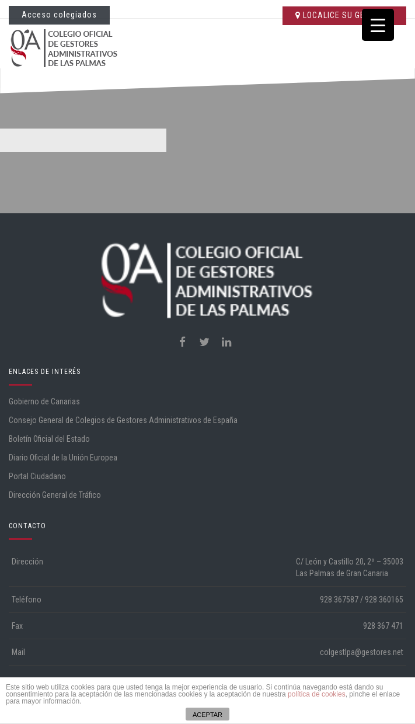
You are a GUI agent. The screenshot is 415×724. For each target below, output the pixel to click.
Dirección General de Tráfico (55, 495)
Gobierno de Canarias (44, 401)
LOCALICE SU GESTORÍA (344, 15)
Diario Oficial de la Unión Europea (63, 457)
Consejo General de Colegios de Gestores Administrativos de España (123, 420)
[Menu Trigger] (378, 25)
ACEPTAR (207, 714)
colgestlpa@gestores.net (361, 652)
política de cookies (317, 694)
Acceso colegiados (59, 14)
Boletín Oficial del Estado (49, 439)
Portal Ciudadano (37, 476)
